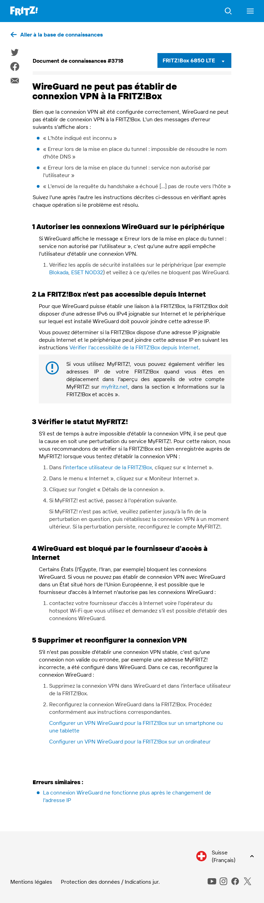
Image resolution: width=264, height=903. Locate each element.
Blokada (58, 272)
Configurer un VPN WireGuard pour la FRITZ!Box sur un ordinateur (130, 741)
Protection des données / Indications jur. (110, 881)
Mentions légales (31, 881)
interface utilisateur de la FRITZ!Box (108, 467)
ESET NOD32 (87, 272)
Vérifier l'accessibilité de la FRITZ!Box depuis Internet (134, 347)
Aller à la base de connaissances (61, 34)
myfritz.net (114, 386)
